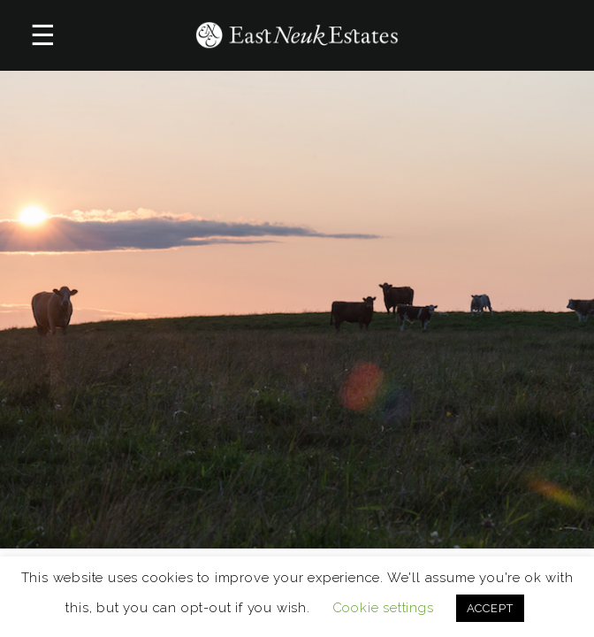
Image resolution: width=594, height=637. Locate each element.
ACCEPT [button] (490, 608)
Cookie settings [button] (383, 608)
